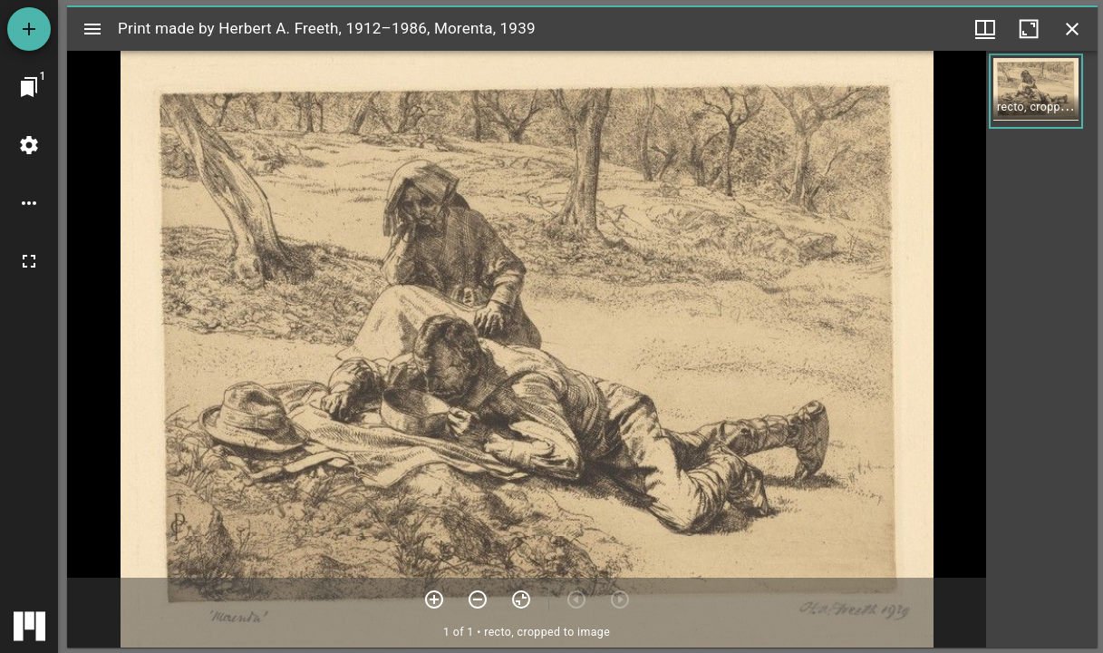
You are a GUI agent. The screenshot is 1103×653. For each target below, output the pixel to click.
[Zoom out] (477, 599)
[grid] (1042, 349)
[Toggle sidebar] (92, 29)
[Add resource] (29, 29)
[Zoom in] (434, 599)
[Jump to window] (29, 87)
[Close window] (1072, 29)
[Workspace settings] (29, 145)
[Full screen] (29, 261)
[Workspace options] (29, 203)
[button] (1036, 91)
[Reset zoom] (521, 599)
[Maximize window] (1028, 29)
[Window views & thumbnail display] (985, 29)
